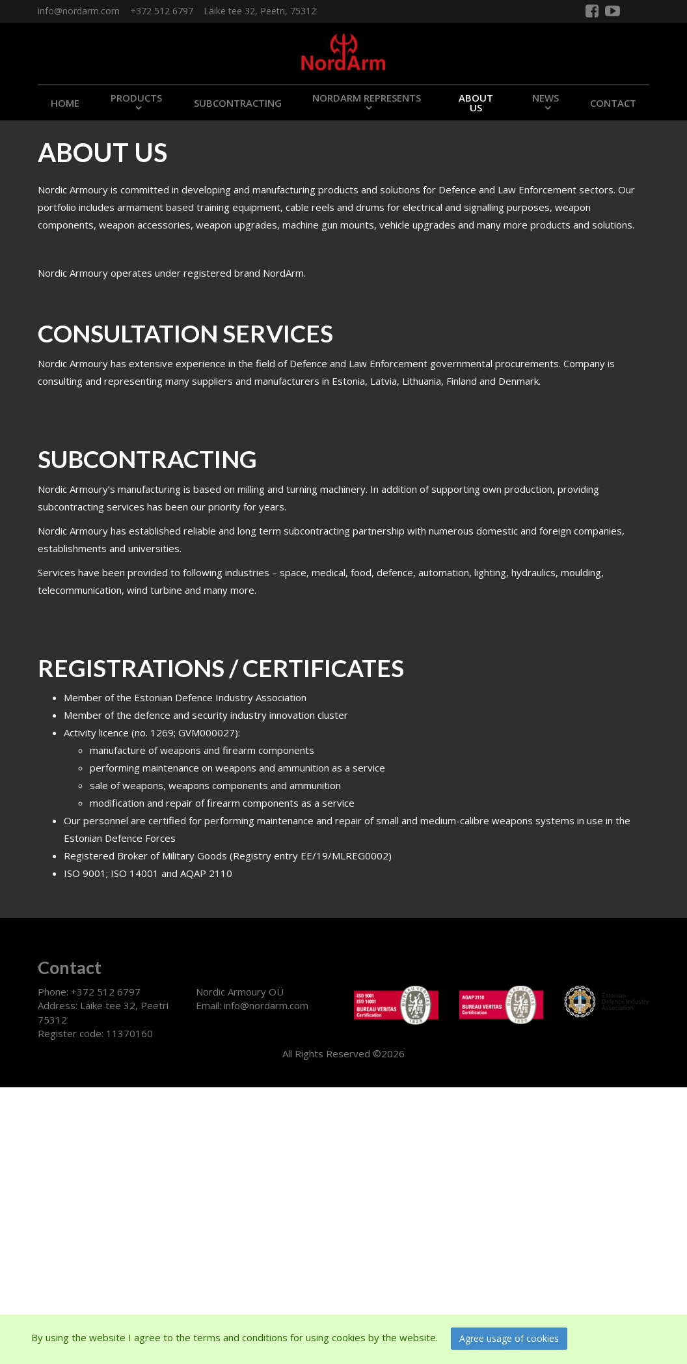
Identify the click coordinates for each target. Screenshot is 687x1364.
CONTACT (613, 102)
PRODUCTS (136, 97)
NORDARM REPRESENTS (366, 97)
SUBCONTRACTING (238, 102)
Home (65, 102)
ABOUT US (476, 102)
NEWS (545, 97)
